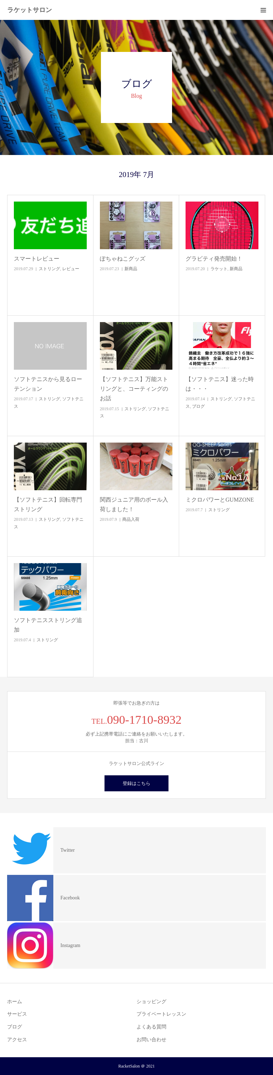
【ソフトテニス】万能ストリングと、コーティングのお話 (134, 388)
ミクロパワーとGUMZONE (220, 500)
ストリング (49, 268)
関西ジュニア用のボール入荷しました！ (134, 504)
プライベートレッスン (161, 1014)
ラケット (219, 268)
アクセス (17, 1039)
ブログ (198, 406)
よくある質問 (151, 1026)
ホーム (14, 1001)
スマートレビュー (36, 259)
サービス (17, 1014)
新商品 (130, 268)
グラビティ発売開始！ (214, 259)
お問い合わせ (151, 1039)
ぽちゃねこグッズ (122, 259)
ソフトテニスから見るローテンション (48, 384)
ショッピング (151, 1001)
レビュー (70, 268)
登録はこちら (136, 783)
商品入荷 (130, 519)
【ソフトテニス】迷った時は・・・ (220, 384)
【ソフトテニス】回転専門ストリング (48, 504)
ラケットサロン (29, 10)
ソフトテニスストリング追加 (48, 625)
